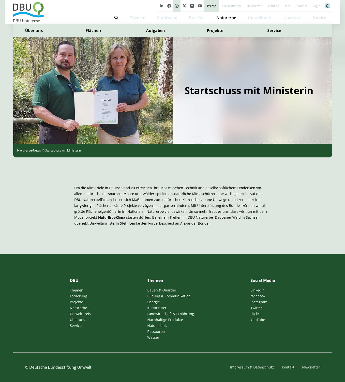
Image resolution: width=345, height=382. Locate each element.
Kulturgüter (156, 308)
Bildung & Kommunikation (169, 296)
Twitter (256, 308)
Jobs (288, 6)
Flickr (255, 313)
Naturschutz (157, 325)
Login (316, 6)
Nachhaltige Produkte (165, 319)
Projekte (197, 17)
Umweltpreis (260, 17)
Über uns (34, 30)
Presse (211, 6)
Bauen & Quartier (161, 290)
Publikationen (231, 6)
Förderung (167, 17)
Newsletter (254, 6)
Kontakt (302, 6)
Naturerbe (226, 17)
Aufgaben (155, 30)
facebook (258, 296)
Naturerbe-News (29, 150)
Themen (137, 17)
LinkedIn (258, 290)
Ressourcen (156, 331)
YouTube (258, 319)
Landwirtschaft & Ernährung (170, 313)
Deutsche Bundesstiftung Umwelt (60, 367)
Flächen (93, 30)
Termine (273, 6)
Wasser (153, 337)
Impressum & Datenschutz (252, 367)
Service (274, 30)
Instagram (259, 302)
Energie (153, 302)
